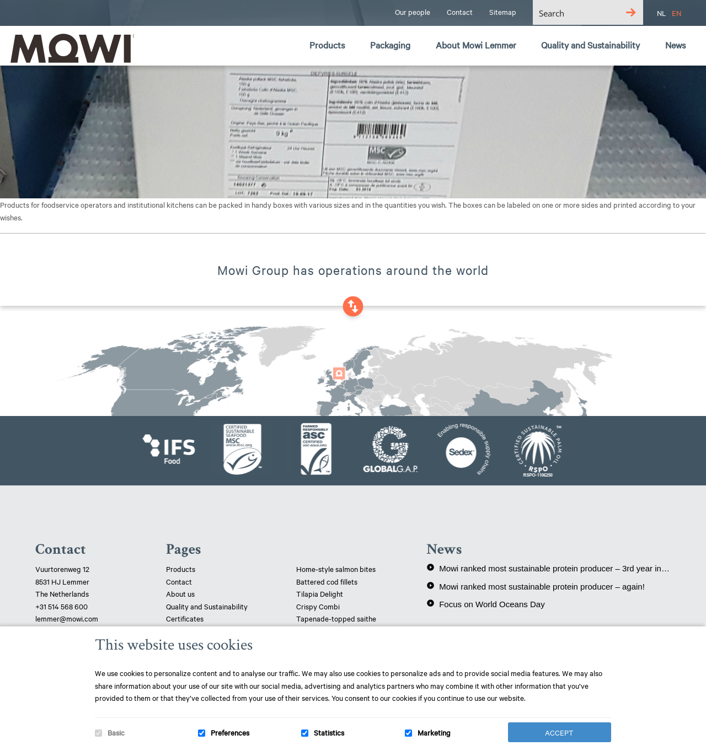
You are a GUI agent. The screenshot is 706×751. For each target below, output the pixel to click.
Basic (116, 732)
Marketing (434, 732)
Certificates (185, 618)
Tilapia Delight (319, 593)
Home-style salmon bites (336, 569)
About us (180, 593)
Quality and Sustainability (207, 606)
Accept (559, 732)
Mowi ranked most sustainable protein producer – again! (535, 586)
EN (676, 13)
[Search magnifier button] (630, 12)
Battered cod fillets (326, 581)
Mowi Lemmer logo (69, 47)
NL (661, 13)
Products (180, 569)
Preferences (230, 732)
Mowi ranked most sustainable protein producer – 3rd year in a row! (548, 568)
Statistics (329, 732)
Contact (179, 581)
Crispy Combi (318, 606)
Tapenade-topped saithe (336, 618)
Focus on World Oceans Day (485, 604)
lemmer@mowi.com (66, 618)
